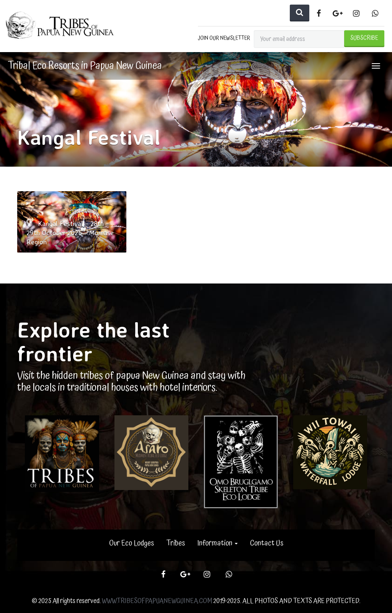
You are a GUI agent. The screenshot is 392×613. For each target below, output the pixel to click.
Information (217, 543)
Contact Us (266, 543)
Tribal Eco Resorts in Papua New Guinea (85, 65)
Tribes (175, 543)
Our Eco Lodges (131, 543)
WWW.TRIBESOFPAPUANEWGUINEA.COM (157, 600)
